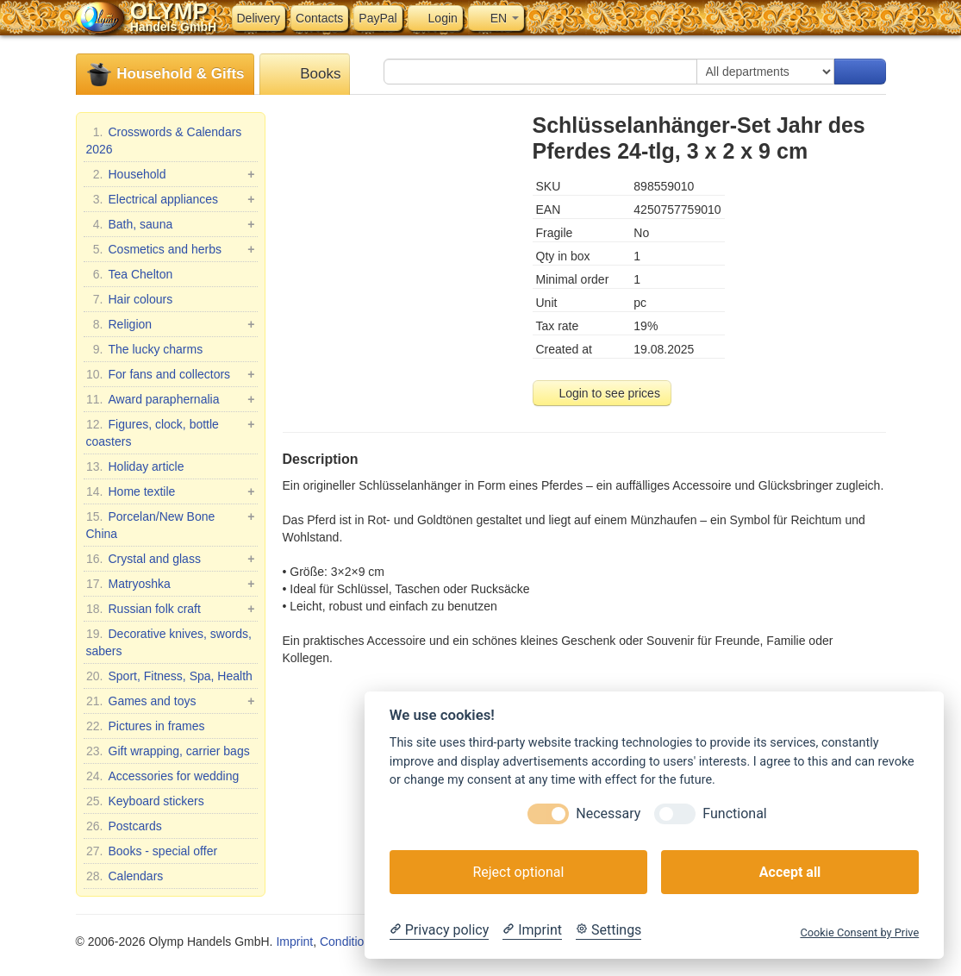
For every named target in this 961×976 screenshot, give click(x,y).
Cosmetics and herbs (170, 249)
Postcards (124, 826)
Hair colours (129, 299)
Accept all (790, 872)
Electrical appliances (170, 199)
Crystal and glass (170, 558)
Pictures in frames (145, 726)
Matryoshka (170, 583)
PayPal (377, 18)
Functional (734, 813)
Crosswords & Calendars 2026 (164, 139)
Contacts (319, 18)
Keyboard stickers (145, 801)
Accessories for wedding (163, 776)
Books (305, 74)
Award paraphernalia (170, 399)
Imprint (294, 941)
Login (435, 18)
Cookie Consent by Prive (859, 932)
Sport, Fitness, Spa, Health (169, 676)
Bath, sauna (170, 224)
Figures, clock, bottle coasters (170, 432)
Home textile (170, 491)
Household (170, 174)
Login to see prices (602, 393)
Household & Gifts (165, 74)
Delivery (259, 18)
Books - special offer (152, 851)
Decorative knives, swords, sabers (169, 641)
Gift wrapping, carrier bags (168, 751)
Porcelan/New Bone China (170, 524)
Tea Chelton (129, 274)
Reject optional (518, 872)
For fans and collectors (170, 374)
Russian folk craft (170, 608)
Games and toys (170, 701)
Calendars (125, 876)
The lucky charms (144, 349)
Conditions (348, 941)
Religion (170, 324)
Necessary (608, 813)
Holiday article (135, 466)
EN (496, 18)
